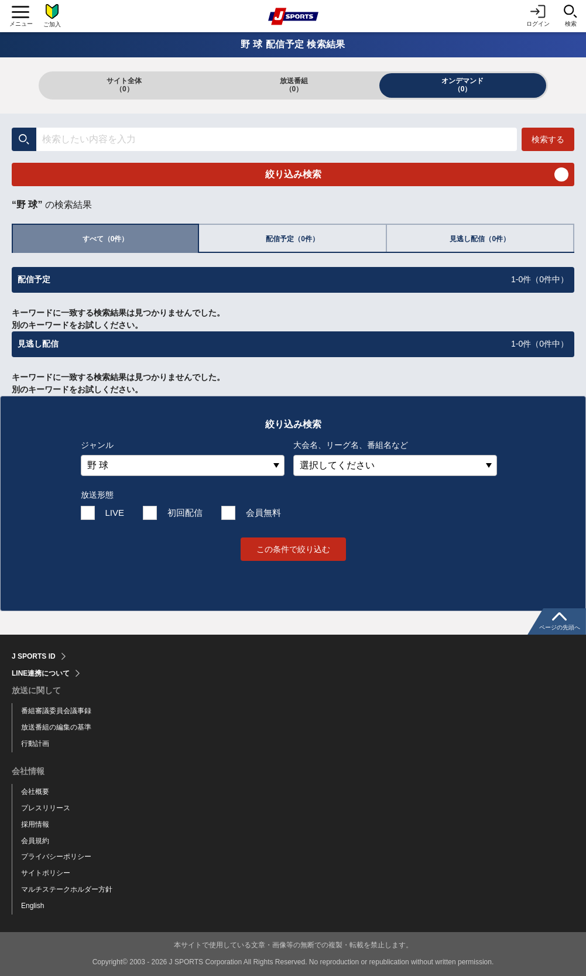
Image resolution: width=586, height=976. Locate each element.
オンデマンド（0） (462, 85)
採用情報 (35, 824)
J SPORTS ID (34, 656)
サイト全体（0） (124, 85)
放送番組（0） (294, 85)
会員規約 (35, 841)
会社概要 (35, 791)
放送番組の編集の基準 (56, 727)
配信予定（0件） (292, 239)
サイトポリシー (45, 873)
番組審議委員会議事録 (56, 711)
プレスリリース (45, 808)
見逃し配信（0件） (480, 239)
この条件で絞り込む (293, 549)
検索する (548, 139)
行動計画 (35, 743)
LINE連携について (41, 673)
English (32, 906)
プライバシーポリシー (56, 856)
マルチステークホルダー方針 (66, 889)
